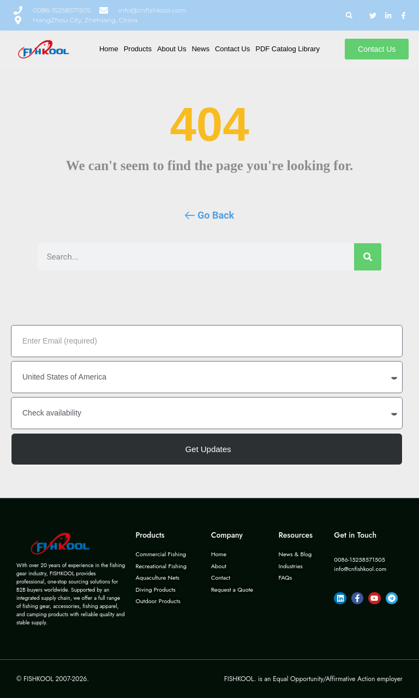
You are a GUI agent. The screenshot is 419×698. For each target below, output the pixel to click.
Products (138, 49)
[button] (348, 15)
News (200, 49)
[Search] (367, 256)
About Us (171, 49)
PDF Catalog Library (287, 49)
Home (108, 49)
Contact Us (232, 49)
